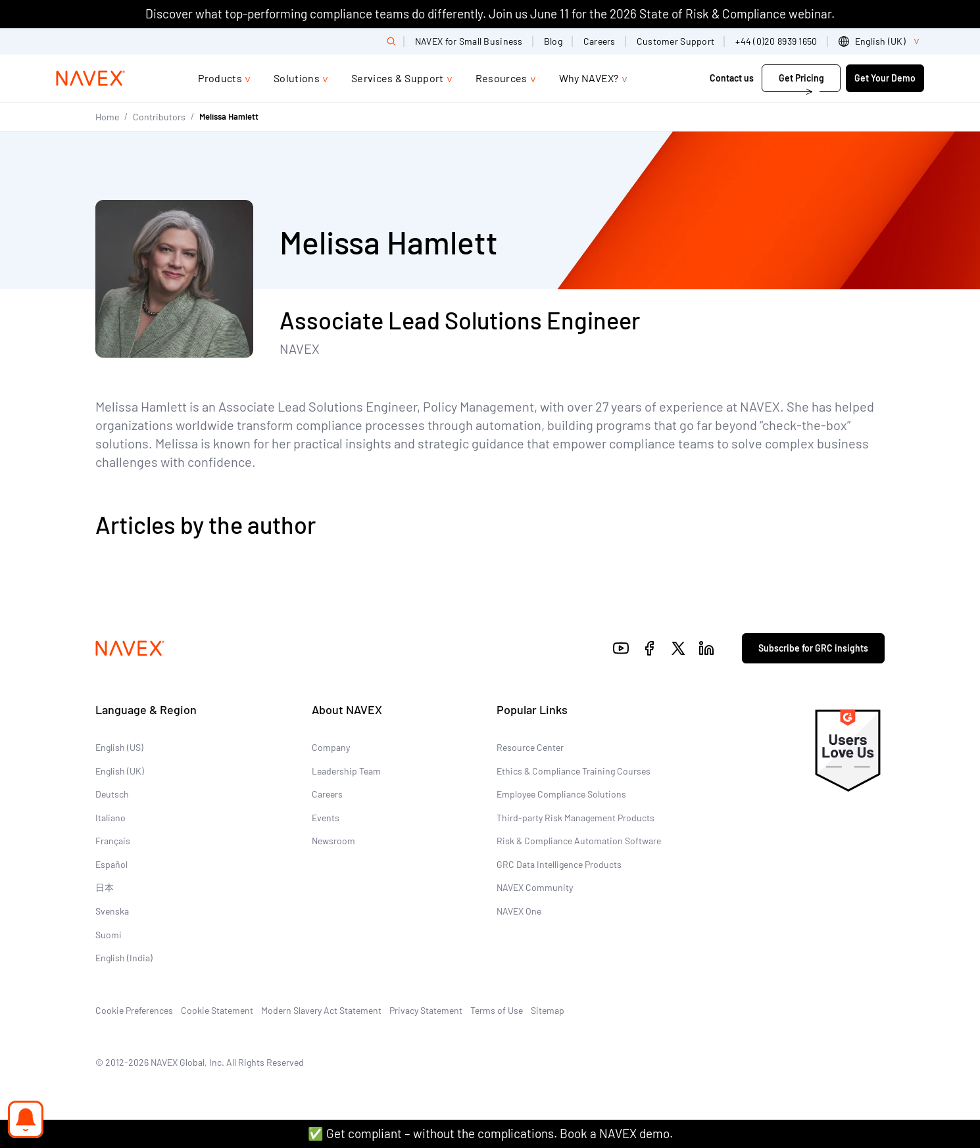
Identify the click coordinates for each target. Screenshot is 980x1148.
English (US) (119, 747)
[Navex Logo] (91, 78)
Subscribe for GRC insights (813, 648)
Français (112, 840)
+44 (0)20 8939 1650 (776, 41)
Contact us (732, 78)
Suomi (108, 934)
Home (107, 116)
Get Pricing (801, 78)
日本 (104, 887)
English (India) (124, 957)
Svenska (112, 911)
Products (220, 78)
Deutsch (112, 794)
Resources (501, 78)
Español (111, 864)
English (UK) (119, 771)
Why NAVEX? (589, 78)
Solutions (297, 78)
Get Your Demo (885, 78)
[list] (881, 41)
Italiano (110, 817)
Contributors (159, 116)
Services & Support (397, 78)
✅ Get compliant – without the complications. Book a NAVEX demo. (490, 1133)
